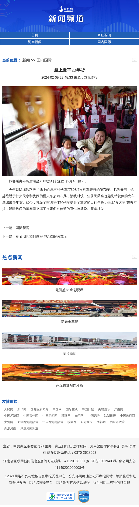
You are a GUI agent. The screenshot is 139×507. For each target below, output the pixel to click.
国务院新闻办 (39, 409)
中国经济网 (11, 415)
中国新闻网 (49, 415)
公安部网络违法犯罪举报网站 (91, 476)
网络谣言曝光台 (41, 482)
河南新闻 (35, 42)
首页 (34, 35)
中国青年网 (30, 415)
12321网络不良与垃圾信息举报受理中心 (35, 476)
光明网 (79, 415)
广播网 (118, 409)
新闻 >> (28, 60)
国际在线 (72, 409)
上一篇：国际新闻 (15, 228)
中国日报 (88, 409)
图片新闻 (69, 353)
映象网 (71, 422)
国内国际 (104, 42)
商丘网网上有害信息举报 (111, 482)
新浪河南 (10, 428)
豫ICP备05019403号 (101, 461)
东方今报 (87, 422)
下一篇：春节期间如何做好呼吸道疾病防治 (34, 236)
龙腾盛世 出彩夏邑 (69, 290)
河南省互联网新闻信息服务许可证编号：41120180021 (44, 461)
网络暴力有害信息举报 (73, 482)
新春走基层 (69, 322)
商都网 (101, 422)
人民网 (8, 409)
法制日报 (110, 415)
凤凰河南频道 (29, 428)
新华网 (21, 409)
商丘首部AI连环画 (69, 385)
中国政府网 (127, 415)
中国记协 (94, 415)
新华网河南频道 (27, 422)
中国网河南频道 (52, 422)
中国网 (57, 409)
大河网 (8, 422)
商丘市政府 (117, 422)
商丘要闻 (104, 35)
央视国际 (104, 409)
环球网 (66, 415)
